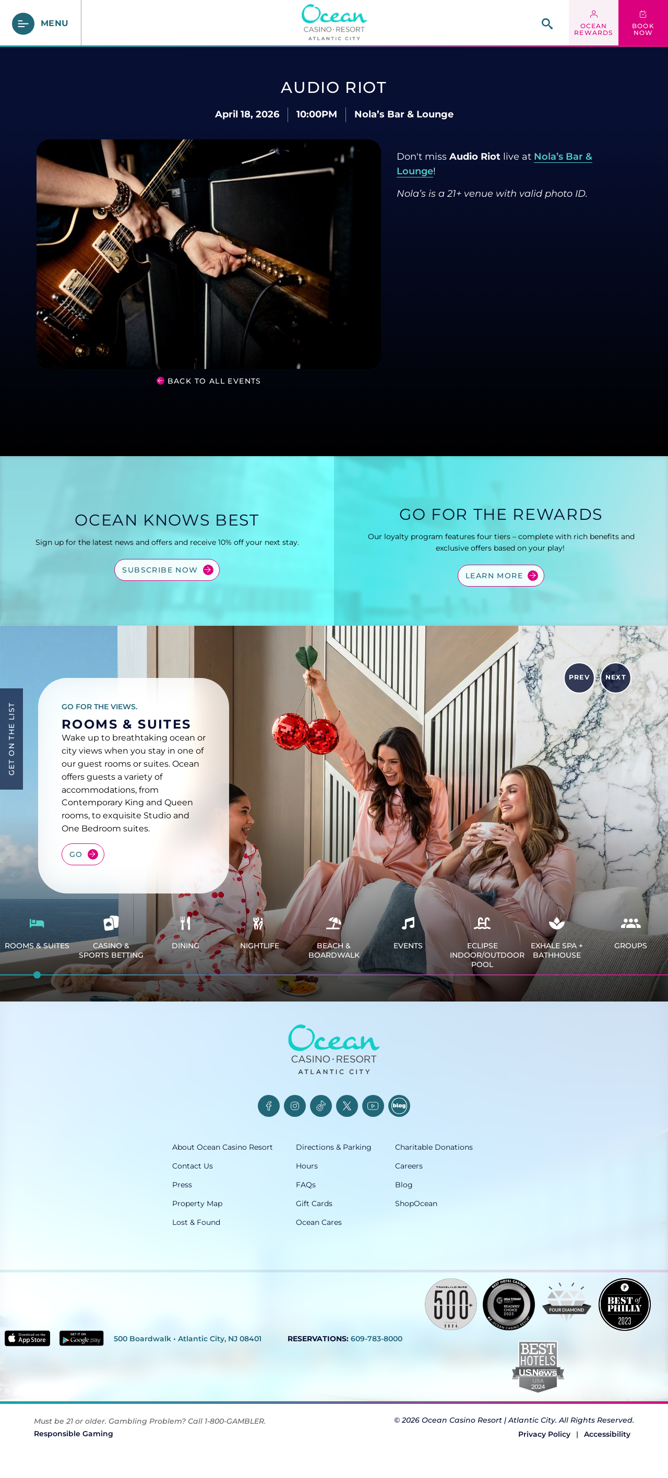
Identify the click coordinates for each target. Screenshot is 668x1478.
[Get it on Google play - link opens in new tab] (81, 1338)
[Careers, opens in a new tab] (445, 1166)
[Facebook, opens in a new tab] (269, 1106)
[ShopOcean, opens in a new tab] (445, 1203)
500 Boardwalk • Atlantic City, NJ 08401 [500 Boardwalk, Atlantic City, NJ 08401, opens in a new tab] (187, 1338)
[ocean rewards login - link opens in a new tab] (593, 23)
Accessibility (607, 1434)
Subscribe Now (160, 570)
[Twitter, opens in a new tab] (347, 1106)
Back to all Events (214, 381)
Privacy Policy (544, 1434)
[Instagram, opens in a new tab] (295, 1106)
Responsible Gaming (73, 1433)
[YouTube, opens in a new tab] (373, 1106)
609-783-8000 (376, 1338)
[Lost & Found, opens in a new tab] (234, 1222)
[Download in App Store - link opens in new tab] (27, 1338)
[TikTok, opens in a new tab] (321, 1106)
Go (76, 854)
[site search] (547, 23)
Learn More (494, 575)
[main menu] (40, 24)
